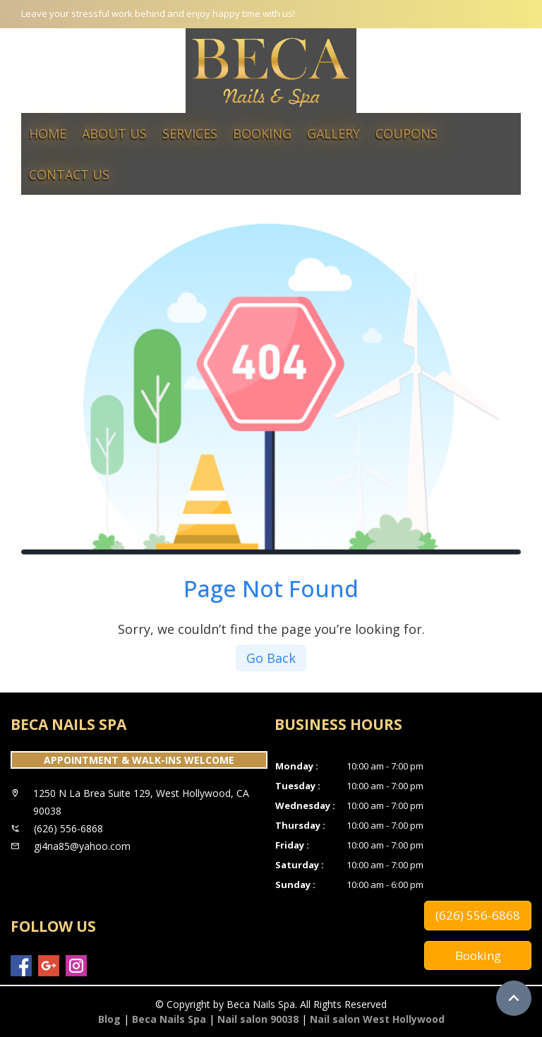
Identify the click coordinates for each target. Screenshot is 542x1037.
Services (189, 133)
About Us (114, 133)
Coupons (406, 133)
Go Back (271, 657)
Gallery (333, 133)
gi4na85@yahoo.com (82, 846)
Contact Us (69, 174)
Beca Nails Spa (169, 1019)
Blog (109, 1019)
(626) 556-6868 (477, 915)
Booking (262, 133)
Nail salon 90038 (258, 1019)
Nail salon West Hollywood (377, 1019)
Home (47, 133)
